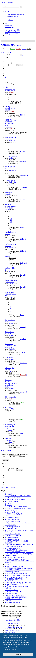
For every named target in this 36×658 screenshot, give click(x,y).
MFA (10, 442)
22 (10, 309)
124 (11, 222)
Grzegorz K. (24, 132)
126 (11, 225)
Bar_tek (22, 275)
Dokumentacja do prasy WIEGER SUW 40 (10, 426)
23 (10, 311)
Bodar (10, 129)
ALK (10, 430)
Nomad (12, 49)
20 (10, 306)
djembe (11, 335)
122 (11, 218)
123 (11, 220)
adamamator (12, 170)
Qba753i (11, 409)
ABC (10, 235)
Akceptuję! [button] (18, 654)
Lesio (22, 151)
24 (10, 313)
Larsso (22, 315)
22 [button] (5, 77)
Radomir (23, 263)
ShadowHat (12, 182)
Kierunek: (18, 456)
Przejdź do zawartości (7, 2)
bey (21, 101)
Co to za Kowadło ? (11, 156)
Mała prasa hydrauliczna (9, 439)
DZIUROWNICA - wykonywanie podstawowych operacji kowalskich (10, 123)
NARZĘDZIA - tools (11, 45)
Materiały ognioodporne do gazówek (10, 108)
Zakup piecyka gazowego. (9, 368)
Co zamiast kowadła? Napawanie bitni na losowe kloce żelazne (11, 383)
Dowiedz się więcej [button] (9, 649)
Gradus (11, 158)
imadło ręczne (9, 357)
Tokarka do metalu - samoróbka (10, 138)
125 (11, 223)
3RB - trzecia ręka (10, 397)
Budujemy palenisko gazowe (10, 205)
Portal (6, 30)
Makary (22, 239)
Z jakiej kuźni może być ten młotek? (11, 281)
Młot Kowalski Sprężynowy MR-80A (10, 293)
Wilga (22, 199)
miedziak (11, 359)
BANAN (18, 49)
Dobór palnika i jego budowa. (9, 332)
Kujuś (10, 297)
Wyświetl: (11, 454)
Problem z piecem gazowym (10, 245)
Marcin (24, 49)
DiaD (22, 115)
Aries (22, 402)
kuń (10, 271)
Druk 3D (7, 256)
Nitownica (8, 407)
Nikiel (29, 49)
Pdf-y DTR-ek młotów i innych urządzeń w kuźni (10, 88)
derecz (22, 227)
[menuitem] (16, 14)
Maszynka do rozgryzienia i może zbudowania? (11, 345)
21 (10, 308)
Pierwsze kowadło (10, 180)
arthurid (11, 323)
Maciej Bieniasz (9, 208)
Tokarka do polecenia (8, 193)
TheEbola (11, 349)
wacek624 (12, 140)
